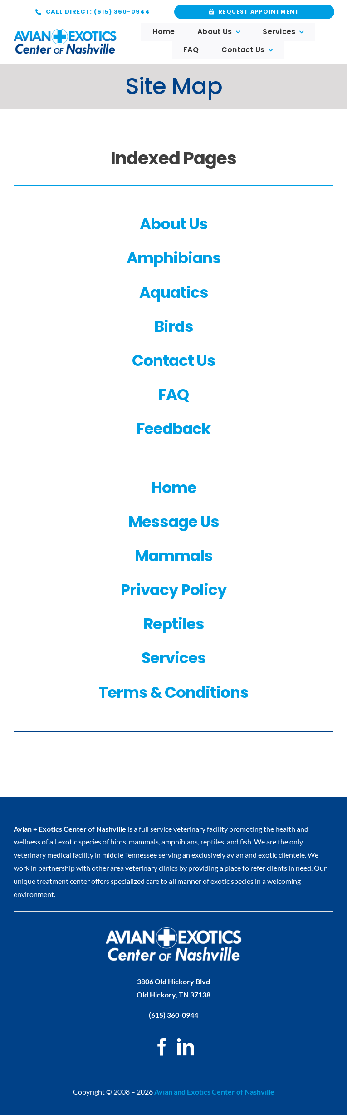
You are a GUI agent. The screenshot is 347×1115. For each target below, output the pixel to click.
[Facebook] (162, 1047)
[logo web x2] (65, 32)
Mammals (174, 556)
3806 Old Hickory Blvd (173, 981)
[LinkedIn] (185, 1047)
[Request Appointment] (93, 11)
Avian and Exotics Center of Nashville (214, 1091)
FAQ (173, 394)
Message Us (173, 522)
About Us (174, 224)
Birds (173, 326)
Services (174, 658)
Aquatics (173, 292)
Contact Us (173, 360)
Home (173, 487)
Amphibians (174, 258)
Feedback (173, 428)
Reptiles (173, 624)
